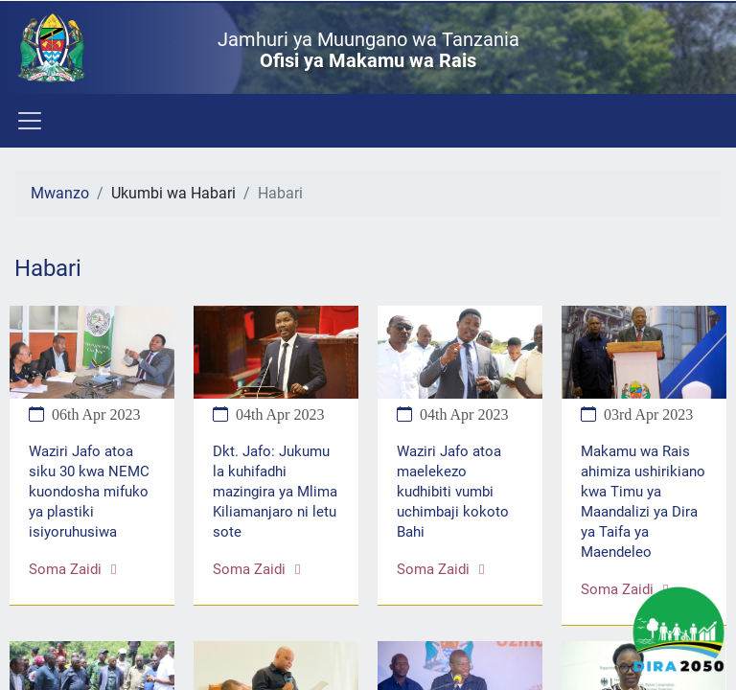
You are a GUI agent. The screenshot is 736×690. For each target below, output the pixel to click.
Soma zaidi (72, 569)
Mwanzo (60, 193)
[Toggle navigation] (28, 121)
